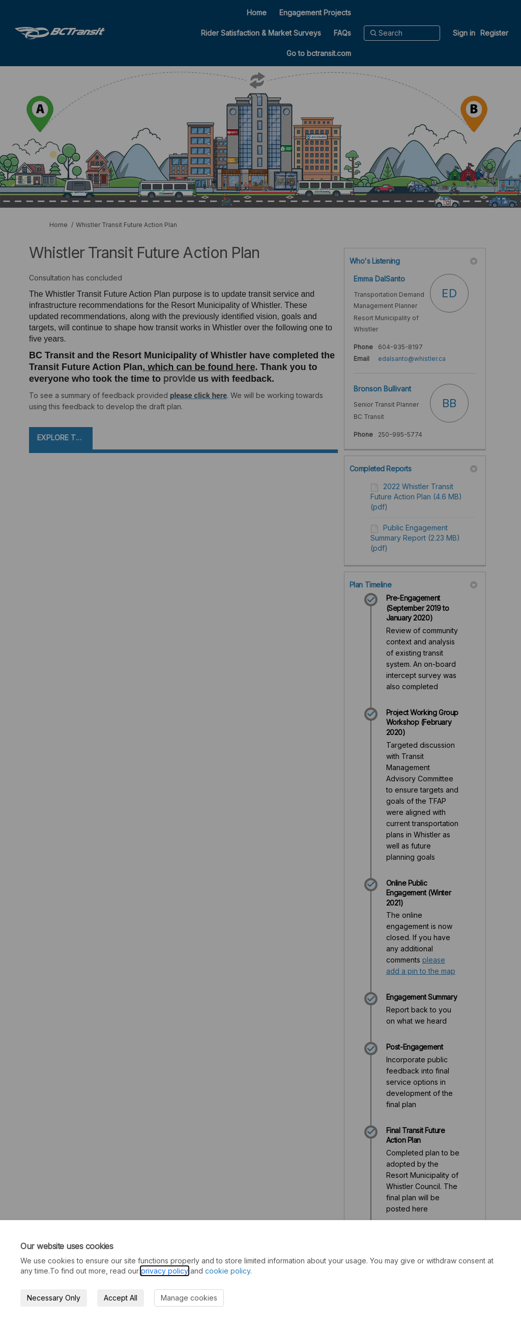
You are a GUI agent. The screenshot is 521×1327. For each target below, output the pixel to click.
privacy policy (164, 1270)
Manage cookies (189, 1297)
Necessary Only (53, 1297)
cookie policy (227, 1270)
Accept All (120, 1297)
